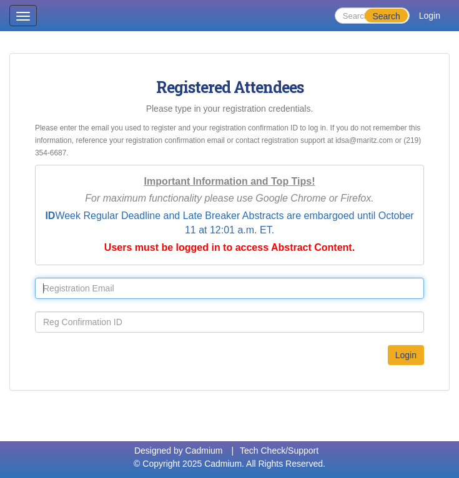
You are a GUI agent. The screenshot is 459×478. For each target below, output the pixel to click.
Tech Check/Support (279, 451)
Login (429, 16)
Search (386, 16)
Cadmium (204, 451)
